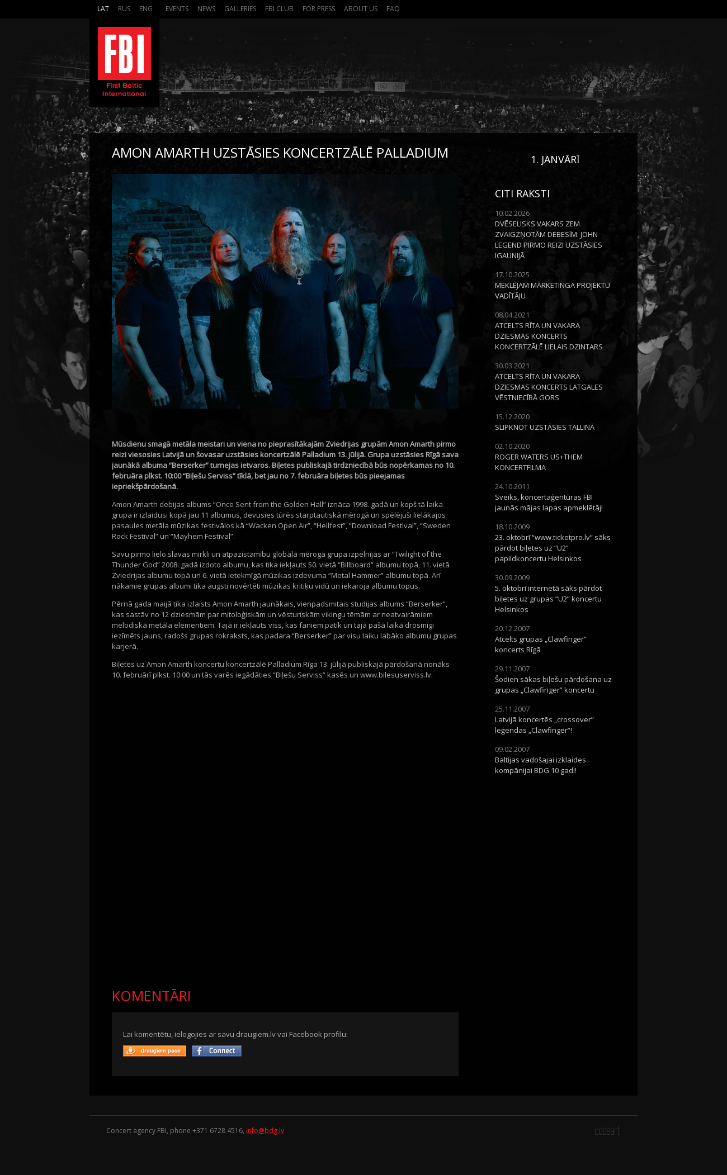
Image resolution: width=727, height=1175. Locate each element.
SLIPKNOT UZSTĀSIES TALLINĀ (544, 427)
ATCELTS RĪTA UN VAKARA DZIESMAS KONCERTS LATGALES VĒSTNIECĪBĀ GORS (549, 386)
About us (360, 8)
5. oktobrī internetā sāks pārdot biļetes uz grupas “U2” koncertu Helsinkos (548, 598)
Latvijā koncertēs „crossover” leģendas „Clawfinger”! (544, 724)
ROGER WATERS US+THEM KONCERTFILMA (539, 462)
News (206, 8)
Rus (124, 8)
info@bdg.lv (265, 1130)
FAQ (393, 8)
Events (177, 8)
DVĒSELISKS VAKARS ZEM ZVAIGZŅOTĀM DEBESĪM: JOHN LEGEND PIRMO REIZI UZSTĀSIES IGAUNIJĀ (548, 239)
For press (319, 8)
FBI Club (279, 8)
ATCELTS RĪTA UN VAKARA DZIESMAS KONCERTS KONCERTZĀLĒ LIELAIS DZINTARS (549, 336)
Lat (103, 8)
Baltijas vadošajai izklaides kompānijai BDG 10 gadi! (540, 765)
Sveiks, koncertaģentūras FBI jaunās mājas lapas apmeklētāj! (549, 502)
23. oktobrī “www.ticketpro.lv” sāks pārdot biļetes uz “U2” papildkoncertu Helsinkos (553, 547)
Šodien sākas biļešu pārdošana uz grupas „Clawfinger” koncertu (553, 684)
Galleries (240, 8)
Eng (146, 8)
